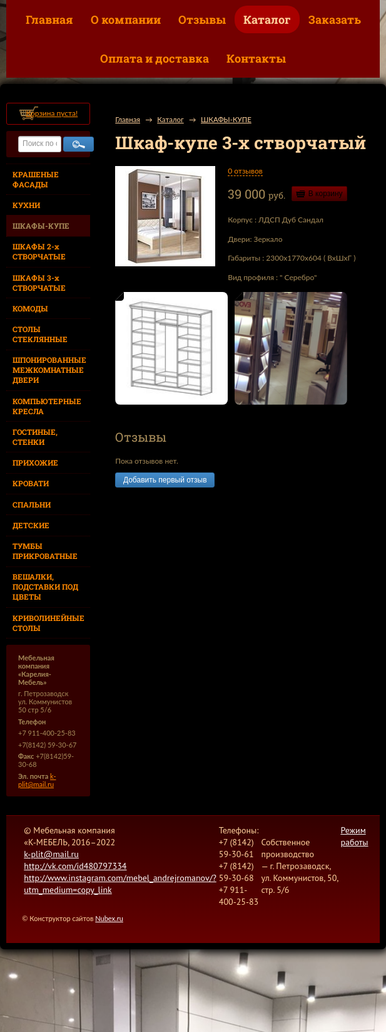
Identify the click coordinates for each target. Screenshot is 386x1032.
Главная (49, 19)
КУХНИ (26, 205)
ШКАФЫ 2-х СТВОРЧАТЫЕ (39, 251)
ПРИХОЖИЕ (35, 462)
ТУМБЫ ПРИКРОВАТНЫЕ (45, 551)
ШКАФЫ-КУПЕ (41, 226)
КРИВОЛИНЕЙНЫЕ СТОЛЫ (48, 623)
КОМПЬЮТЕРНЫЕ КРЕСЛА (47, 406)
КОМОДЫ (30, 308)
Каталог (267, 19)
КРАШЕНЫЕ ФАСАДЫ (36, 179)
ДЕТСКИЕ (31, 525)
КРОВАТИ (31, 483)
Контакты (256, 58)
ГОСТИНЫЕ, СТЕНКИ (35, 437)
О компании (126, 19)
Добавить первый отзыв (165, 480)
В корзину (325, 193)
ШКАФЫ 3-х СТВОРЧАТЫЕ (39, 283)
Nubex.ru (109, 918)
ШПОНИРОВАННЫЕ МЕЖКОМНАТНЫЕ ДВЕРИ (49, 370)
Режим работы (354, 836)
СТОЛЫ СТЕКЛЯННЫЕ (40, 334)
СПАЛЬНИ (32, 504)
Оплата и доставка (154, 58)
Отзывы (202, 19)
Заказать (334, 19)
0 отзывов (245, 170)
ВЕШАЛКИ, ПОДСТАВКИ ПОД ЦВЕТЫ (45, 586)
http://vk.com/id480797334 (75, 866)
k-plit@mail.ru (37, 780)
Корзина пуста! (52, 113)
